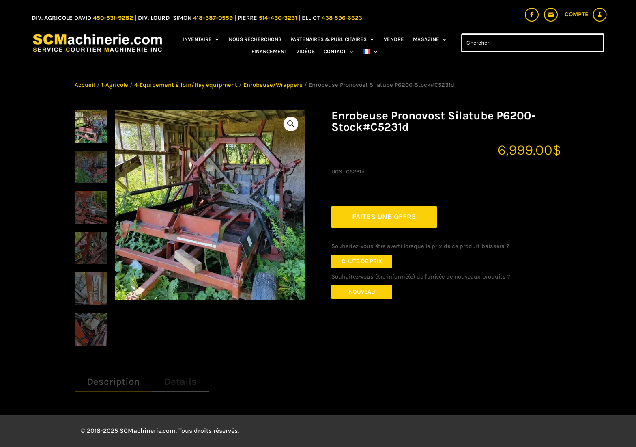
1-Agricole (114, 85)
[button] (291, 124)
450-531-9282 (113, 18)
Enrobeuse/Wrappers (273, 85)
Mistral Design (298, 430)
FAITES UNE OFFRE (384, 216)
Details (180, 381)
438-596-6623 (342, 18)
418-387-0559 (213, 18)
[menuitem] (370, 53)
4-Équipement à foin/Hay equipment (185, 85)
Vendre (394, 39)
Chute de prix (362, 261)
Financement (269, 51)
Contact (335, 51)
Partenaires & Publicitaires (328, 39)
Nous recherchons (255, 39)
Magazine (426, 39)
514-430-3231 (279, 18)
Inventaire (197, 39)
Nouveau (362, 291)
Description (113, 381)
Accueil (85, 85)
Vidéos (305, 51)
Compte (577, 14)
